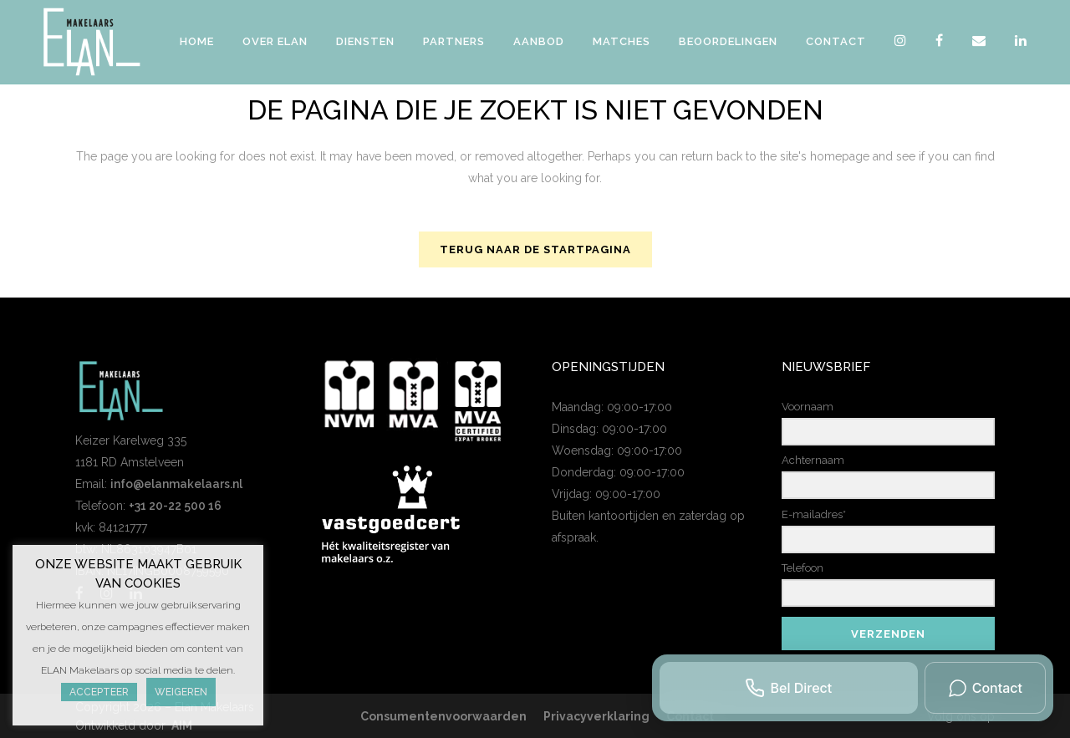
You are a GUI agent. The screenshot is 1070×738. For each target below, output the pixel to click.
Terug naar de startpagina (535, 249)
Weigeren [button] (181, 692)
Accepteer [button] (99, 692)
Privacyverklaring (596, 716)
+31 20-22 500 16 (175, 505)
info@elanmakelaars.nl (176, 484)
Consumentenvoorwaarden (443, 716)
